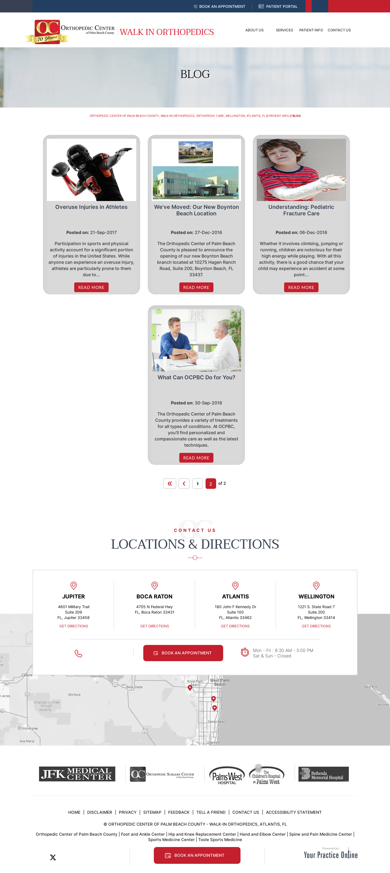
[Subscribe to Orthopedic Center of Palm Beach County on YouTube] (77, 857)
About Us (254, 30)
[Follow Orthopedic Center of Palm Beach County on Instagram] (89, 857)
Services (284, 30)
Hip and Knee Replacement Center (202, 834)
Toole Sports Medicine (220, 839)
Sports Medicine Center (171, 839)
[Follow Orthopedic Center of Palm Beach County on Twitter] (53, 857)
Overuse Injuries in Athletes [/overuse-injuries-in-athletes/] (91, 207)
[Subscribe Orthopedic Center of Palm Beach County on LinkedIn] (65, 857)
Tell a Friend (211, 812)
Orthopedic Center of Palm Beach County (77, 834)
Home (229, 30)
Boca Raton (154, 596)
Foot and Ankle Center (143, 834)
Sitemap (152, 812)
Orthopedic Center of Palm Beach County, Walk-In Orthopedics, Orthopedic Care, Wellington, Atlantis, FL (177, 116)
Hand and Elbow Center (263, 834)
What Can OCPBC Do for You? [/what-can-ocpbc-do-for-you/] (196, 377)
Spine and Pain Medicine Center (320, 834)
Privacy (127, 812)
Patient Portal (282, 6)
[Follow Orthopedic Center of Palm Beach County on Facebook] (41, 857)
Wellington (316, 596)
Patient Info (311, 30)
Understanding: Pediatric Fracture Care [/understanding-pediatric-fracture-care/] (301, 210)
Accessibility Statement (294, 812)
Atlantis (235, 596)
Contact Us (339, 30)
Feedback (179, 812)
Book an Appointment (222, 6)
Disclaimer (99, 812)
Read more (91, 287)
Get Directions (73, 626)
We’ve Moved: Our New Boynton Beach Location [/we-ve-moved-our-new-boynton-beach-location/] (196, 210)
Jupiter (73, 596)
